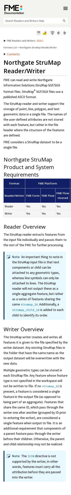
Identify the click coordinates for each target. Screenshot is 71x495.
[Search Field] (35, 21)
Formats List (10, 47)
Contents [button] (12, 54)
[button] (64, 21)
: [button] (24, 40)
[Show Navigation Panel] (65, 8)
